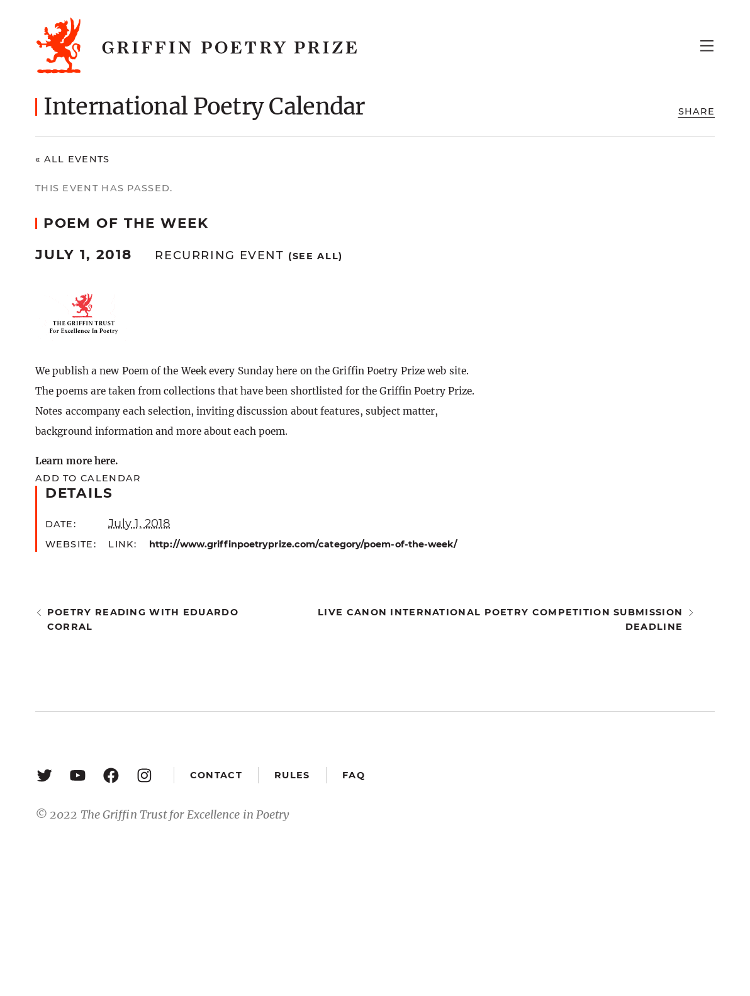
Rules (292, 775)
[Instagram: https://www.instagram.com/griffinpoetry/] (144, 775)
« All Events (72, 159)
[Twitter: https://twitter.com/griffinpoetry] (44, 775)
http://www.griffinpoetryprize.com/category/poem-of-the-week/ (303, 544)
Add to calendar (87, 478)
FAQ (353, 775)
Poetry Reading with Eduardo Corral (142, 619)
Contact (216, 775)
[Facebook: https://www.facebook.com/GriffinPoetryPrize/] (111, 775)
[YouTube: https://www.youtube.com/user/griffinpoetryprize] (78, 775)
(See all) (315, 256)
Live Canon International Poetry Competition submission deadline (500, 619)
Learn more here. (76, 461)
